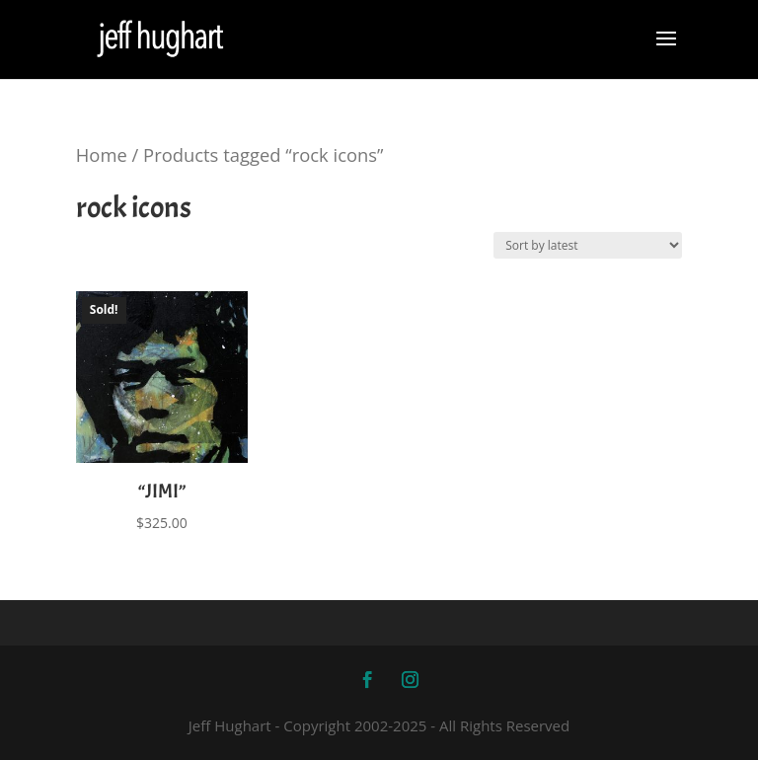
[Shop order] (587, 245)
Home (101, 154)
